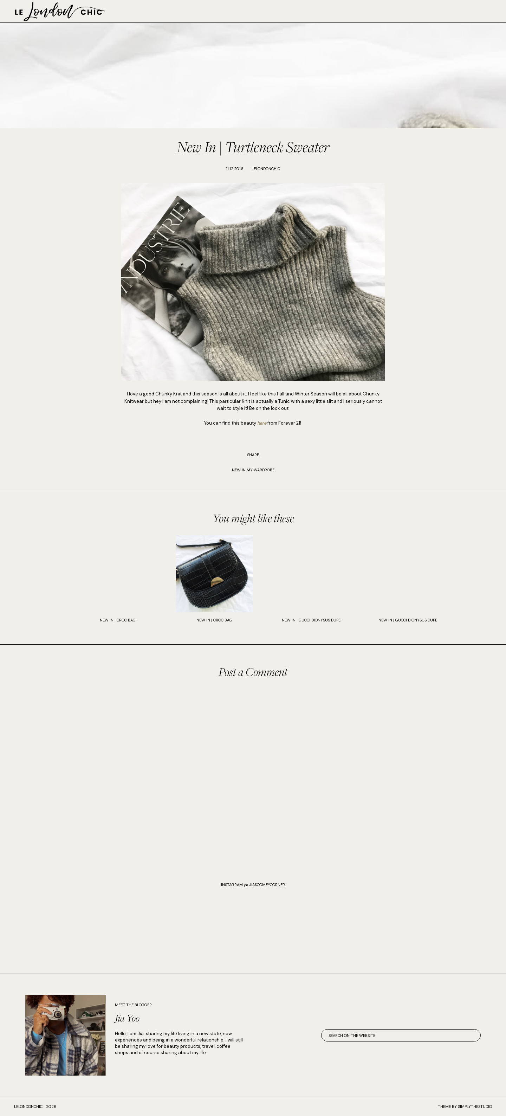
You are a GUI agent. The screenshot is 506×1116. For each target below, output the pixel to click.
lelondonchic (28, 1106)
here (261, 423)
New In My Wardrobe (253, 469)
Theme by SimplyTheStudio (465, 1106)
